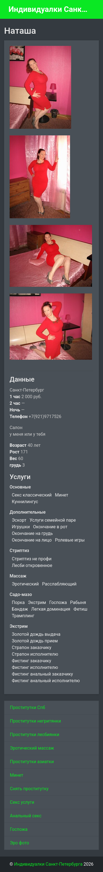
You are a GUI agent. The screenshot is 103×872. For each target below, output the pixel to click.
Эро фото (19, 842)
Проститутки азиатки (32, 761)
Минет (16, 775)
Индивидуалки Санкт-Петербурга (49, 9)
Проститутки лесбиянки (34, 734)
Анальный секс (25, 815)
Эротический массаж (32, 748)
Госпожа (18, 829)
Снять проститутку (29, 788)
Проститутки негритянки (35, 721)
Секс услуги (22, 802)
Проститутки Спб (27, 707)
